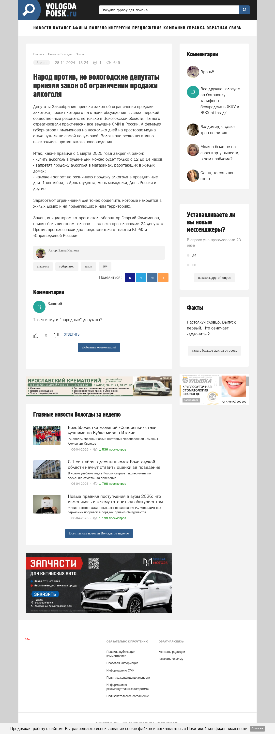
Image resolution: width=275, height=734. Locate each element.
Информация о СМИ (121, 670)
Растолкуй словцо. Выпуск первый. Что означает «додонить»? (211, 328)
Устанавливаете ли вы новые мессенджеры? (211, 222)
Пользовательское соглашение (128, 696)
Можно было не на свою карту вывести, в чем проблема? (219, 152)
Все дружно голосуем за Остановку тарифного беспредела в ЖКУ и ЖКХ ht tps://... (220, 100)
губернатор (66, 266)
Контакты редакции (172, 652)
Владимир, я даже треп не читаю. (217, 129)
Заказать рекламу (171, 659)
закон (88, 266)
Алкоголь (43, 266)
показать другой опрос (214, 278)
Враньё (207, 71)
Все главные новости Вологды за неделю (99, 533)
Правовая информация (122, 663)
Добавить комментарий (99, 347)
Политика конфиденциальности (128, 677)
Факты (195, 308)
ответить (71, 334)
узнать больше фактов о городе (214, 350)
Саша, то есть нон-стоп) (217, 175)
